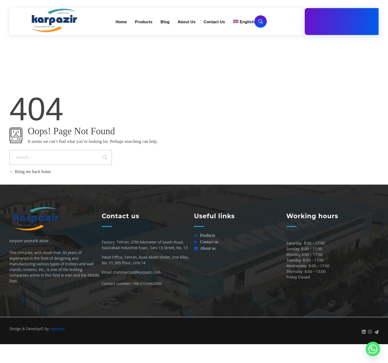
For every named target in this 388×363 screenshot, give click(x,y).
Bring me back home (30, 171)
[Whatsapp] (373, 349)
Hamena (57, 328)
